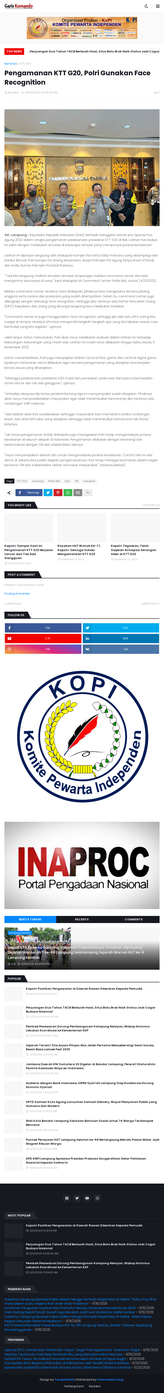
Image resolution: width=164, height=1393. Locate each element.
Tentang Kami (74, 1386)
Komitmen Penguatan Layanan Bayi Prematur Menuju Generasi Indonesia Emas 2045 (70, 1308)
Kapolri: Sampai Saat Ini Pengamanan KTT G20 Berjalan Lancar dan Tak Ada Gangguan (28, 552)
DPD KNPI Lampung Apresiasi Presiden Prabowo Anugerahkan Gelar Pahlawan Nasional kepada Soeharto (86, 1161)
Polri (67, 481)
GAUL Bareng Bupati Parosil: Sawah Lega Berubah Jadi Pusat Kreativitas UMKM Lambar (69, 1312)
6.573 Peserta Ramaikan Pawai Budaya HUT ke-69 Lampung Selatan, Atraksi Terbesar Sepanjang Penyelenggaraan (78, 1327)
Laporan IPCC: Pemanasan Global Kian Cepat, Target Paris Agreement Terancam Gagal (71, 1350)
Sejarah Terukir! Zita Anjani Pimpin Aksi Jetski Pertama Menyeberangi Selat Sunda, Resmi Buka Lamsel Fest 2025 (90, 1047)
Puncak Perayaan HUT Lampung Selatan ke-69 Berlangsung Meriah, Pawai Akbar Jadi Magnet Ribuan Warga (92, 1142)
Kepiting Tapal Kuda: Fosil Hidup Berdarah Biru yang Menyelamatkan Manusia (63, 1354)
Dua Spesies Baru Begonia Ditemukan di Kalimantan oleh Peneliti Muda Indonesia (66, 1363)
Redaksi (94, 1386)
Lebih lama (149, 603)
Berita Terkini (30, 919)
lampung (37, 481)
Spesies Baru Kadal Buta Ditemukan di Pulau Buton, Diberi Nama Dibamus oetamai (67, 1367)
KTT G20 (25, 64)
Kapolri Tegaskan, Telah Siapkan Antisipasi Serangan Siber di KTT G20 (133, 550)
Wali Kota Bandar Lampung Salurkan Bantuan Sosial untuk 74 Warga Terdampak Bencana (89, 1123)
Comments (134, 919)
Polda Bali (54, 481)
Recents (82, 919)
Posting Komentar (17, 593)
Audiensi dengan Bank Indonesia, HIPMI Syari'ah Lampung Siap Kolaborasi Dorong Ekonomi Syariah (90, 1085)
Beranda (10, 64)
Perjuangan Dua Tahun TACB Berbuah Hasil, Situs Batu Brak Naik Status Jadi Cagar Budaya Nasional (95, 52)
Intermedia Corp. (110, 1379)
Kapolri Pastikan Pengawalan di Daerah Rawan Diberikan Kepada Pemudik (84, 989)
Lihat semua (151, 505)
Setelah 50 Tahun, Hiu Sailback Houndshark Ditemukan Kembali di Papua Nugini (65, 1359)
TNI (76, 481)
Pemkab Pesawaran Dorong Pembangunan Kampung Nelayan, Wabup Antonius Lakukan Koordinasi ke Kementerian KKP (88, 1029)
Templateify (65, 1379)
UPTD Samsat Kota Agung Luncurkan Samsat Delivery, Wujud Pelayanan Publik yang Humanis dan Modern (91, 1104)
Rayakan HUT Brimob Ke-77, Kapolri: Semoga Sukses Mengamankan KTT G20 (79, 550)
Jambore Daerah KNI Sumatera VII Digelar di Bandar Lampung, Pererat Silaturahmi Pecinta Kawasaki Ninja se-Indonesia (90, 1066)
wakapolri (89, 481)
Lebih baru (14, 603)
